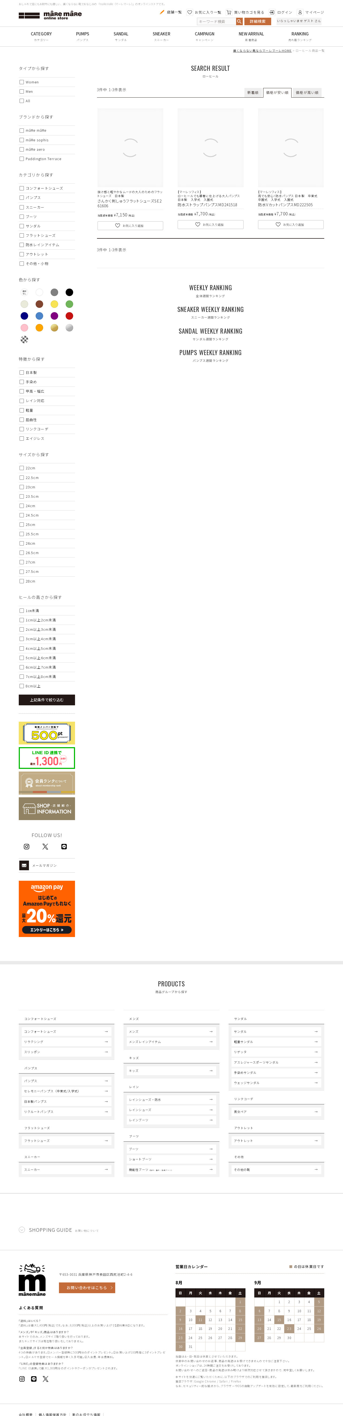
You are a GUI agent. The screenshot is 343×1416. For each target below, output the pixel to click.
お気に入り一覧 (203, 12)
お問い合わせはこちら (87, 1307)
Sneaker (33, 1172)
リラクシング (34, 1046)
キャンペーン (205, 40)
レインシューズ (140, 1124)
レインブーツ (138, 1134)
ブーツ (134, 1168)
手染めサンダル (245, 1077)
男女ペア (240, 1121)
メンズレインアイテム (145, 1046)
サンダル (121, 40)
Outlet (244, 1139)
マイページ (310, 12)
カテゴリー (41, 40)
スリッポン (32, 1056)
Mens (134, 1020)
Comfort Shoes (41, 1020)
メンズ (134, 1036)
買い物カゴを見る (245, 12)
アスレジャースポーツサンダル (256, 1067)
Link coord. (247, 1105)
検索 (239, 21)
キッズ (134, 1080)
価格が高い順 (307, 92)
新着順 (253, 92)
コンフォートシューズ (40, 1036)
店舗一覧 (170, 12)
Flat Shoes (37, 1139)
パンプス (83, 40)
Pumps (31, 1074)
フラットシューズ (37, 1155)
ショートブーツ (140, 1178)
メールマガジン (38, 865)
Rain (134, 1097)
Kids (134, 1064)
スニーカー (161, 40)
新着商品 (251, 40)
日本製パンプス (35, 1111)
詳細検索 (258, 21)
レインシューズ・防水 (145, 1114)
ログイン (280, 12)
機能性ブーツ (151, 1188)
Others (242, 1172)
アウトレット (243, 1155)
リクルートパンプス (39, 1121)
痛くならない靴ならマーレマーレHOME (262, 50)
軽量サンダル (243, 1046)
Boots (136, 1152)
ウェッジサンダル (247, 1087)
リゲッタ (240, 1056)
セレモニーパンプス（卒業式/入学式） (52, 1100)
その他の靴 (242, 1188)
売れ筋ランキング (300, 40)
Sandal (242, 1020)
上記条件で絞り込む (47, 699)
